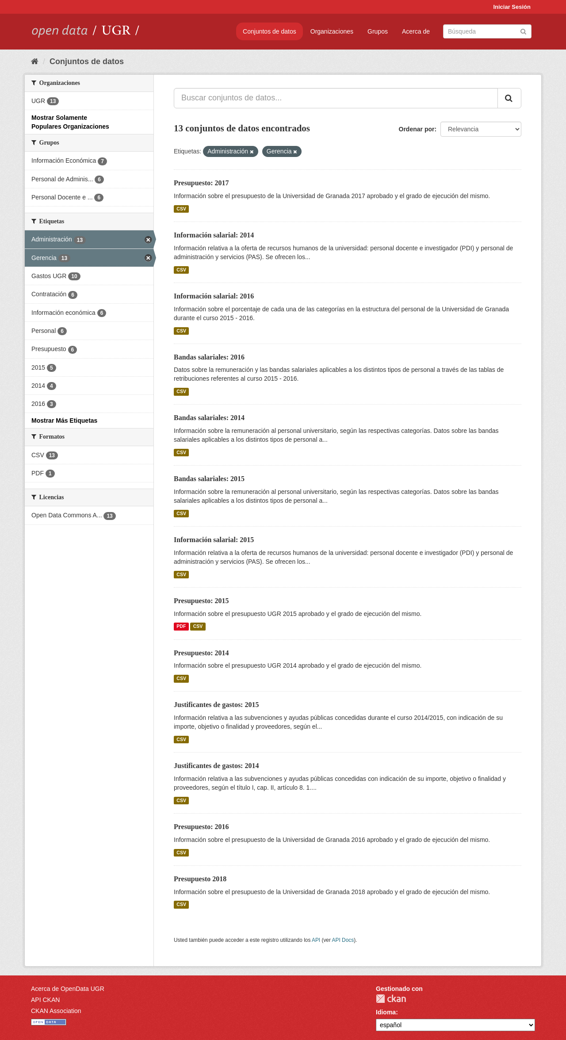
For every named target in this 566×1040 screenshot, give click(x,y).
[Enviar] (523, 30)
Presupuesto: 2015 (201, 600)
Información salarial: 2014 (214, 235)
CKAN (391, 998)
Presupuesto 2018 (200, 879)
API (316, 940)
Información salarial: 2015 (214, 539)
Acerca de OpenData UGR (67, 988)
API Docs (343, 940)
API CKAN (45, 999)
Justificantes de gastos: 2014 (216, 765)
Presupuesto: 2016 (201, 826)
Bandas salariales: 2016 (209, 357)
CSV (181, 208)
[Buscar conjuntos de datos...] (336, 98)
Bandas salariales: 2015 (209, 478)
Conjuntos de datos (269, 31)
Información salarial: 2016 (214, 296)
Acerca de (416, 31)
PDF (181, 626)
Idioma (386, 1012)
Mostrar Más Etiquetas (64, 420)
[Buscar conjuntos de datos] (487, 31)
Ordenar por (417, 129)
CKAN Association (56, 1010)
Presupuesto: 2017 (201, 183)
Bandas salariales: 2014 (209, 417)
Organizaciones (331, 31)
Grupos (377, 31)
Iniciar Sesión (512, 7)
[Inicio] (34, 61)
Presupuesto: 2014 (201, 653)
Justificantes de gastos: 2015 (216, 704)
